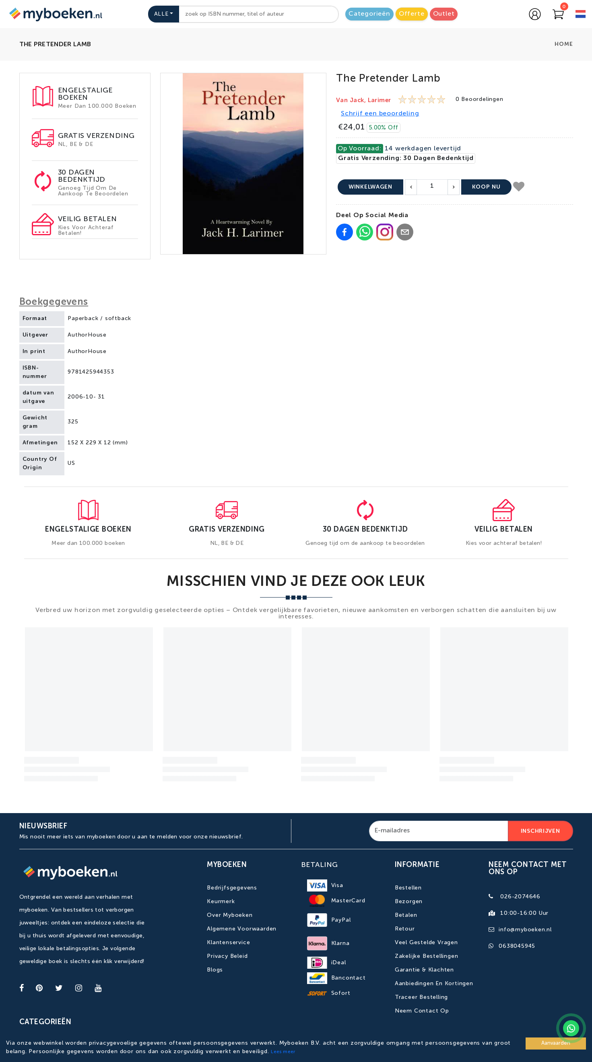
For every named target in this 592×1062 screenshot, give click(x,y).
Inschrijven (540, 831)
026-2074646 (520, 897)
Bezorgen (409, 901)
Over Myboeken (229, 915)
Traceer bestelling (421, 997)
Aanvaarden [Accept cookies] (555, 1043)
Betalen (406, 915)
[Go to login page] (535, 14)
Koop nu (486, 187)
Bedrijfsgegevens (232, 888)
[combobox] (259, 14)
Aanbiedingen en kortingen (434, 983)
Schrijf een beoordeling (380, 114)
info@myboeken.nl (525, 930)
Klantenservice (228, 942)
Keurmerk (221, 901)
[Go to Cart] (558, 14)
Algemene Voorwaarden (241, 929)
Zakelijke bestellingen (426, 956)
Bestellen (408, 888)
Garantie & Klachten (424, 970)
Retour (405, 929)
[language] (580, 15)
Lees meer (283, 1052)
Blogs (215, 970)
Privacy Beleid (227, 956)
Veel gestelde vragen (426, 942)
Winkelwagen (370, 187)
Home (564, 44)
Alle (161, 14)
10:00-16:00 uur (524, 913)
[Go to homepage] (54, 14)
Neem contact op (422, 1011)
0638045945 (517, 946)
